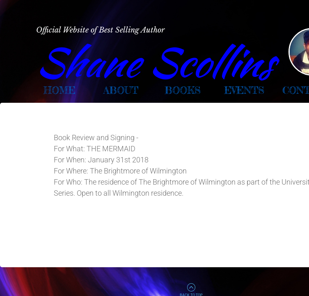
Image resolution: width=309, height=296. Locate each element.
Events (244, 90)
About (120, 90)
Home (59, 90)
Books (183, 90)
